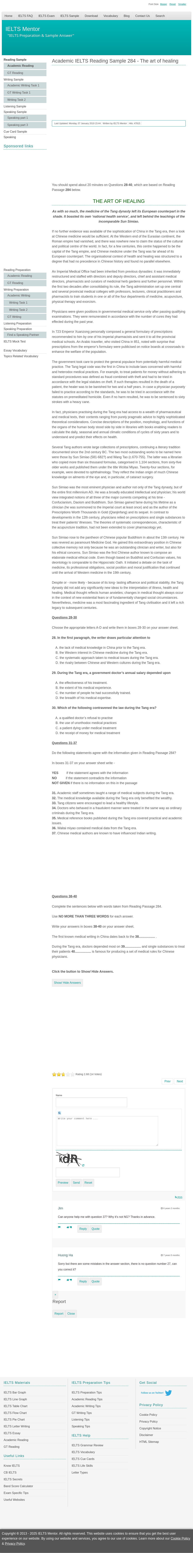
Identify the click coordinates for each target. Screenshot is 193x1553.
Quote (96, 1228)
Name (59, 1095)
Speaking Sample (15, 111)
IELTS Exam (46, 15)
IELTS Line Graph (15, 1399)
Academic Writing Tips (86, 1406)
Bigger (163, 4)
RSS (178, 1197)
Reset (173, 4)
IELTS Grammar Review (87, 1445)
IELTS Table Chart (15, 1406)
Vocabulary (110, 15)
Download (91, 15)
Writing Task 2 (16, 99)
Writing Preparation (16, 289)
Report (58, 1313)
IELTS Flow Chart (15, 1412)
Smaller (182, 4)
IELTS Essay (12, 1433)
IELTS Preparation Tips (87, 1392)
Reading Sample (15, 59)
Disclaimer (146, 1435)
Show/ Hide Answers (67, 982)
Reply (83, 1228)
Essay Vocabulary (15, 350)
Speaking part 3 (17, 125)
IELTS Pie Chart (14, 1419)
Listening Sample (15, 106)
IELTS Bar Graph (15, 1392)
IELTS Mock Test (15, 341)
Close (71, 1313)
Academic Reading (20, 65)
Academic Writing (18, 295)
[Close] (55, 1295)
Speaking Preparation (18, 329)
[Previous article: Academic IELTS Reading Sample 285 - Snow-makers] (167, 1081)
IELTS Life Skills (82, 1465)
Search (160, 15)
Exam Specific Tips (16, 1493)
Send (76, 1182)
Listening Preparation (17, 323)
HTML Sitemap (149, 1441)
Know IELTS (12, 1465)
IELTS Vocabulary (83, 1452)
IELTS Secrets (13, 1479)
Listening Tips (81, 1419)
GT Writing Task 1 (18, 92)
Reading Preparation (17, 269)
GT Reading (15, 72)
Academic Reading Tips (87, 1399)
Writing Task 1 (18, 302)
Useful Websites (14, 1499)
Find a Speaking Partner (23, 334)
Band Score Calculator (18, 1486)
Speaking (10, 137)
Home (8, 15)
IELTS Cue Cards (83, 1458)
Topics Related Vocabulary (21, 356)
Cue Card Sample (15, 131)
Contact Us (142, 15)
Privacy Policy (148, 1421)
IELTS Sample (69, 15)
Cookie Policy (148, 1414)
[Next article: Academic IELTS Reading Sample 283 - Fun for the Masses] (180, 1081)
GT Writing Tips (82, 1412)
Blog (127, 15)
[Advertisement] (25, 208)
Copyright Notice (150, 1428)
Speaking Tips (81, 1426)
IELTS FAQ (25, 15)
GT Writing (14, 316)
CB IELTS (10, 1472)
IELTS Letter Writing (17, 1426)
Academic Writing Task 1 (23, 85)
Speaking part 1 (17, 117)
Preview (63, 1182)
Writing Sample (13, 79)
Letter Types (80, 1472)
